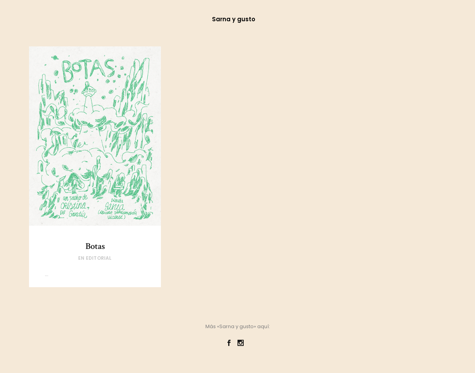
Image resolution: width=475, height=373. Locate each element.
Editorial (99, 258)
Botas (95, 246)
